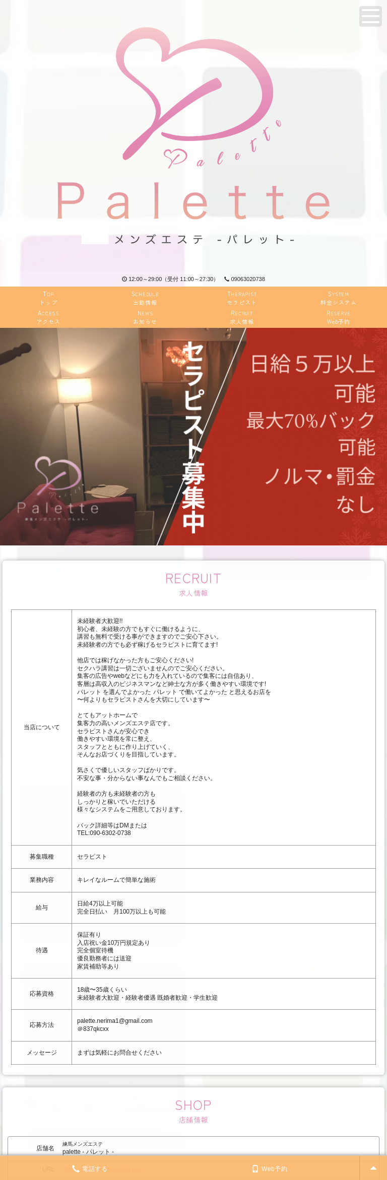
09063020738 (244, 279)
